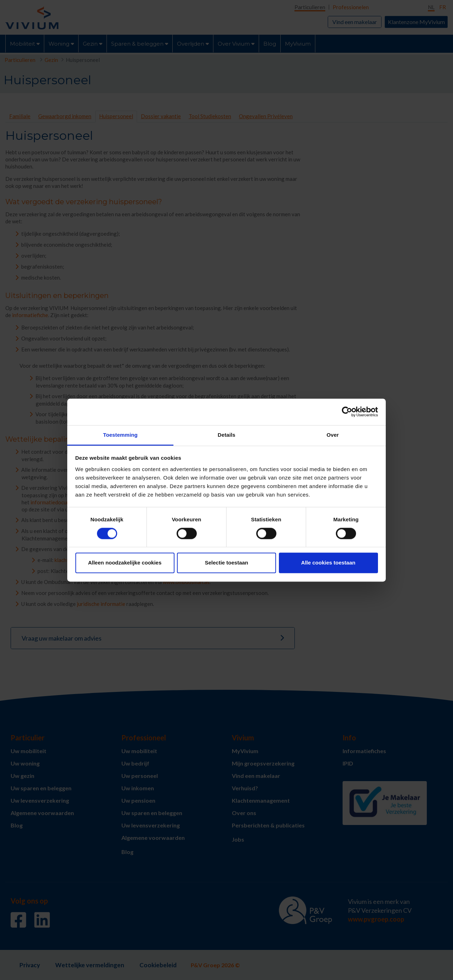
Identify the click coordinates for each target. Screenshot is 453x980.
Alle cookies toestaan (328, 563)
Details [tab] (226, 435)
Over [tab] (333, 435)
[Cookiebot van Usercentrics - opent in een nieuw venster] (347, 411)
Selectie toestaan (226, 563)
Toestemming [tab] (120, 435)
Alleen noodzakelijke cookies (125, 563)
